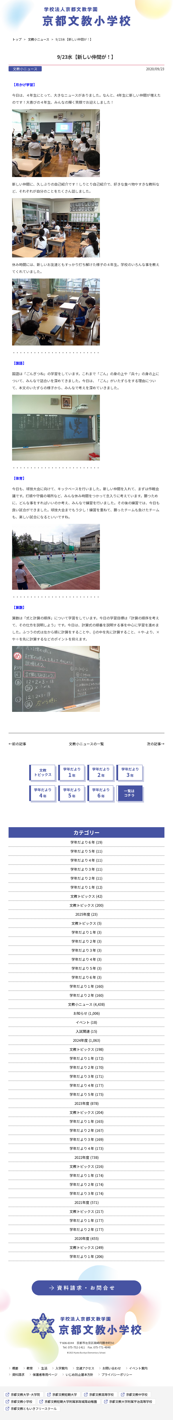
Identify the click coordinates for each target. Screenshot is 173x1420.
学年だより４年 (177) (87, 1085)
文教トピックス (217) (87, 1211)
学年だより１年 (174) (87, 1175)
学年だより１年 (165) (87, 1121)
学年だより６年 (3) (87, 977)
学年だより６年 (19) (86, 842)
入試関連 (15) (86, 1031)
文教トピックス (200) (87, 905)
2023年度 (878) (86, 1103)
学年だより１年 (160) (87, 986)
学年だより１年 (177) (87, 1220)
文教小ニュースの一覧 (86, 743)
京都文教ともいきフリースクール (34, 1408)
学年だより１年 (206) (87, 1256)
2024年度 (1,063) (86, 1040)
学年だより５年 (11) (86, 851)
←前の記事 (17, 743)
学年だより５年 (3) (87, 968)
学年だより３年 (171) (87, 1076)
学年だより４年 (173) (87, 1148)
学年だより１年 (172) (87, 1058)
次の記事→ (155, 743)
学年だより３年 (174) (87, 1193)
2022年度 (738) (86, 1157)
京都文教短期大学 (64, 1394)
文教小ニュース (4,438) (86, 1004)
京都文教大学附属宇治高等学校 (130, 1401)
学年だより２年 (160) (87, 995)
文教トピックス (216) (87, 1166)
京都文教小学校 (21, 1401)
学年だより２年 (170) (87, 1067)
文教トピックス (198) (87, 1049)
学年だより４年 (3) (87, 959)
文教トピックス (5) (87, 923)
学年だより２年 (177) (87, 1229)
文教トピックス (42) (86, 896)
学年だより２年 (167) (87, 1130)
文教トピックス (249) (87, 1247)
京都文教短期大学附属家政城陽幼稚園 (71, 1401)
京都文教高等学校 (101, 1394)
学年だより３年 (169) (87, 1139)
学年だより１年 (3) (87, 932)
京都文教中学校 (137, 1394)
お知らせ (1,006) (86, 1013)
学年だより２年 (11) (86, 878)
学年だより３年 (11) (86, 869)
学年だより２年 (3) (87, 941)
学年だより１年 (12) (86, 887)
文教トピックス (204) (87, 1112)
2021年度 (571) (86, 1202)
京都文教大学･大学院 (25, 1394)
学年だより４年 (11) (86, 860)
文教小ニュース (25, 68)
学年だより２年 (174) (87, 1184)
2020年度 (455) (86, 1238)
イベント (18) (86, 1022)
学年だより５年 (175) (87, 1094)
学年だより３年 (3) (87, 950)
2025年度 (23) (86, 914)
